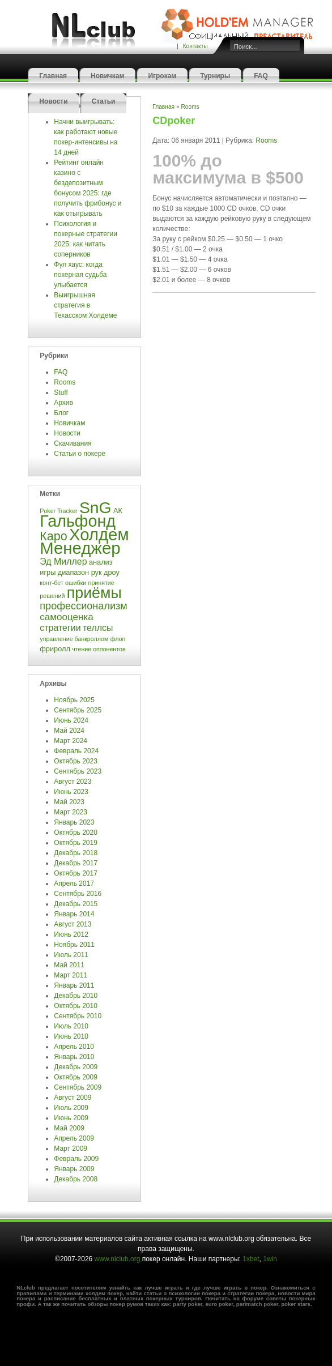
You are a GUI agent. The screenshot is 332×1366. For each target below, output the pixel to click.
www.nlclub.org (118, 1259)
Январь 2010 (74, 1057)
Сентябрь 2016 (77, 894)
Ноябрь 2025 (74, 700)
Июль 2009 (71, 1108)
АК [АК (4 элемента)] (117, 510)
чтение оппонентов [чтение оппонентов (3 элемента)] (98, 649)
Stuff (60, 392)
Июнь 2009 (71, 1118)
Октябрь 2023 (75, 761)
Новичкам (107, 76)
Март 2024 (70, 741)
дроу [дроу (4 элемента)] (112, 572)
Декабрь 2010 (75, 996)
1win (270, 1259)
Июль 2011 (71, 955)
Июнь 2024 (71, 720)
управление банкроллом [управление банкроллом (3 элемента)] (74, 638)
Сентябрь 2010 (77, 1016)
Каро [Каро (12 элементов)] (53, 536)
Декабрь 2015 (75, 904)
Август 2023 (72, 782)
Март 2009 (70, 1148)
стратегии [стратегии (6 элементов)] (60, 628)
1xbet (250, 1259)
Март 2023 (70, 812)
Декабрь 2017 (75, 863)
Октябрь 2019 (75, 843)
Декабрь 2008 (75, 1179)
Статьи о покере (80, 454)
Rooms (64, 382)
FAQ (261, 76)
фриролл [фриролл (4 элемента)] (55, 648)
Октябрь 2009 (75, 1077)
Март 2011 (70, 975)
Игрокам (162, 76)
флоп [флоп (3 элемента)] (118, 638)
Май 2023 (69, 802)
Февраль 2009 (76, 1159)
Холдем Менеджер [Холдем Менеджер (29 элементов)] (84, 541)
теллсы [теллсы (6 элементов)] (98, 628)
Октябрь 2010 (75, 1006)
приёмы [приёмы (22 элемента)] (94, 592)
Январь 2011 (74, 985)
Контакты (195, 46)
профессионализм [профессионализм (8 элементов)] (83, 606)
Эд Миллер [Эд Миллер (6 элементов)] (63, 561)
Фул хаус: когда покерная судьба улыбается (80, 275)
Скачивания (73, 443)
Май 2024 (69, 731)
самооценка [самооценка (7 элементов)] (66, 617)
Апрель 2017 (74, 883)
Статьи (104, 101)
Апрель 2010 (74, 1047)
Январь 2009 (74, 1169)
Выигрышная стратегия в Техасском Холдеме (85, 305)
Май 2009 (69, 1128)
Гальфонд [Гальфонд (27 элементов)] (78, 521)
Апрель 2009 (74, 1138)
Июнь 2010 (71, 1036)
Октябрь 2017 (75, 873)
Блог (61, 413)
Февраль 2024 (76, 751)
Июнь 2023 (71, 792)
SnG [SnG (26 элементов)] (95, 507)
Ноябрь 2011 (74, 945)
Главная (53, 76)
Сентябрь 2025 (77, 710)
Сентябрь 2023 (77, 771)
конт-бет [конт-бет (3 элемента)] (51, 582)
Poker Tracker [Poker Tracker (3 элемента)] (58, 510)
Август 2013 (72, 924)
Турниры (215, 76)
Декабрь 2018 (75, 853)
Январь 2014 (74, 914)
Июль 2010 (71, 1026)
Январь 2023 (74, 822)
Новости (53, 101)
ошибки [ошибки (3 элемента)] (75, 582)
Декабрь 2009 (75, 1067)
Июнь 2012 (71, 934)
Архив (63, 403)
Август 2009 (72, 1098)
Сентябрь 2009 (77, 1087)
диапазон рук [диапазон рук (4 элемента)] (80, 572)
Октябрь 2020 (75, 832)
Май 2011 (69, 965)
